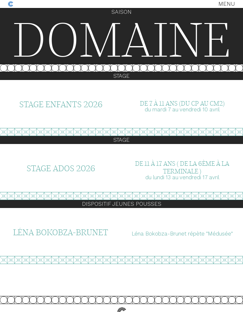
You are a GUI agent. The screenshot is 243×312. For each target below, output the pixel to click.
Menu (226, 4)
